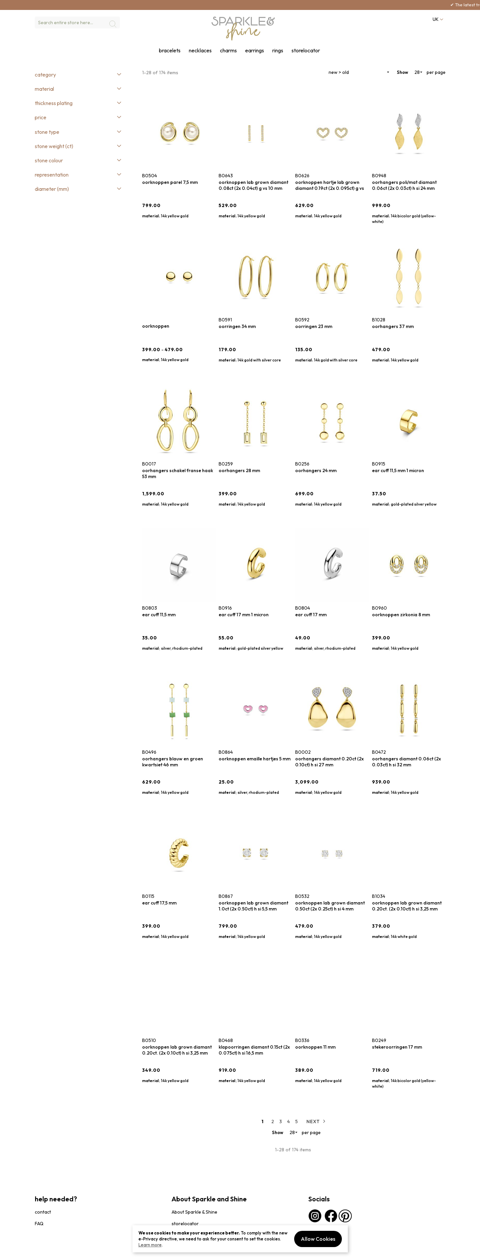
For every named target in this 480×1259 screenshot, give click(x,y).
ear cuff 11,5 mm (159, 615)
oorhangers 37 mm (393, 326)
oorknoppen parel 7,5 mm (170, 182)
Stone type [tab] (47, 132)
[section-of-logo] (243, 28)
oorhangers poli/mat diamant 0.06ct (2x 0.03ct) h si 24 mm (404, 185)
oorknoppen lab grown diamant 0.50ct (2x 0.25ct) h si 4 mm (330, 906)
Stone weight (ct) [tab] (54, 146)
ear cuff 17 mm (311, 615)
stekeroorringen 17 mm (397, 1047)
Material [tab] (44, 88)
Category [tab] (45, 74)
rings (277, 50)
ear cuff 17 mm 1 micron (244, 615)
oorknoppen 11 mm (315, 1047)
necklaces (200, 50)
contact (43, 1212)
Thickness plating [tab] (54, 103)
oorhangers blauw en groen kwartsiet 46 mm (172, 762)
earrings (254, 50)
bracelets (170, 50)
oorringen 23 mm (313, 326)
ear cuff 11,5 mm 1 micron (398, 470)
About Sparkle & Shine (194, 1212)
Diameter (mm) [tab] (52, 189)
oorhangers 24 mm (316, 470)
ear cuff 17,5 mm (159, 903)
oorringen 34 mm (237, 326)
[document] (240, 1239)
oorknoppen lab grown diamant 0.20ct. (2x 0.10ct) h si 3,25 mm (407, 906)
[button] (437, 19)
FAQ (39, 1224)
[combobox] (77, 22)
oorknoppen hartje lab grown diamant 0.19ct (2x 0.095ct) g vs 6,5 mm (329, 185)
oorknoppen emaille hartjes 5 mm (255, 759)
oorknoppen (155, 326)
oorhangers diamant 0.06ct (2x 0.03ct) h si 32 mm (406, 762)
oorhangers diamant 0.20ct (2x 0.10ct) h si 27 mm (329, 762)
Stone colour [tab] (49, 160)
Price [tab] (40, 117)
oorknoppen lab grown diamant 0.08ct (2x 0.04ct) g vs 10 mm (253, 185)
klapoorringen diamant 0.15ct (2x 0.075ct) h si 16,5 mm (254, 1050)
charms (228, 50)
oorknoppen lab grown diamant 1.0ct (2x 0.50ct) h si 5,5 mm (253, 906)
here (106, 4)
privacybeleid (47, 1250)
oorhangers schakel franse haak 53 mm (177, 473)
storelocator (306, 50)
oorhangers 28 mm (239, 470)
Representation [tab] (52, 174)
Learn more (150, 1244)
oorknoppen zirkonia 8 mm (401, 615)
